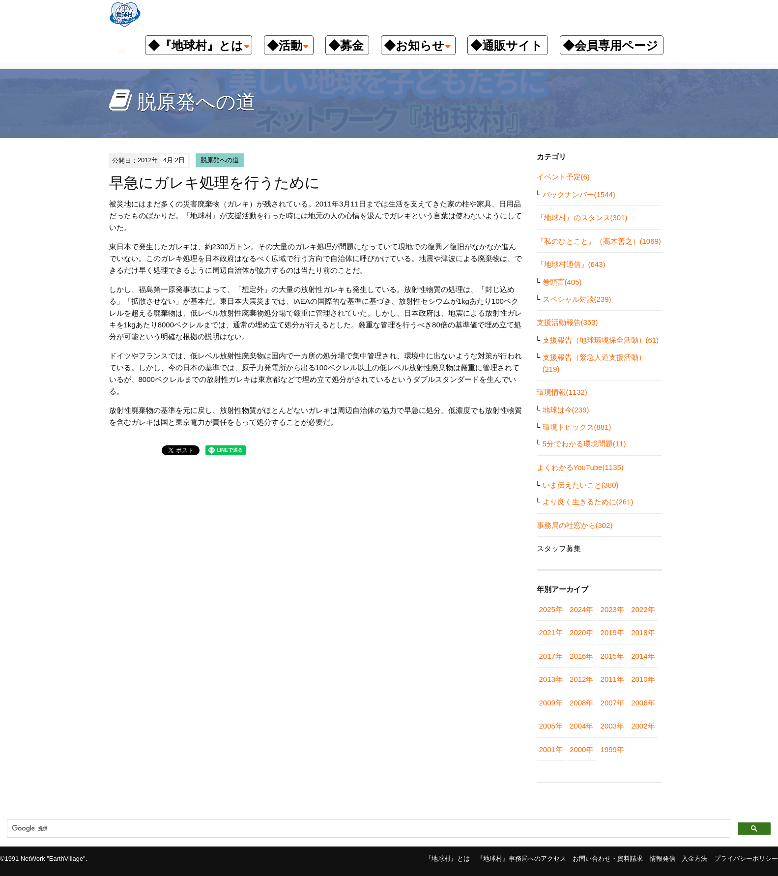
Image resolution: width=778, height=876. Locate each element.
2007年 (612, 703)
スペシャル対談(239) (577, 299)
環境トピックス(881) (577, 427)
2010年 (643, 679)
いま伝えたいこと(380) (581, 485)
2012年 (581, 679)
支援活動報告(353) (567, 322)
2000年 (581, 749)
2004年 (581, 726)
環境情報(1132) (562, 392)
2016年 (581, 656)
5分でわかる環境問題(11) (584, 443)
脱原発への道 (220, 160)
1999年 (612, 749)
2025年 (551, 609)
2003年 (612, 726)
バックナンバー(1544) (579, 194)
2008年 (581, 703)
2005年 (551, 726)
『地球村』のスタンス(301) (582, 217)
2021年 (551, 632)
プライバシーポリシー (746, 858)
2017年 (551, 656)
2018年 (643, 632)
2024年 (581, 609)
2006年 (643, 703)
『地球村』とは (447, 858)
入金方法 (694, 858)
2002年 (643, 726)
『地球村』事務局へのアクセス (521, 858)
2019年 (612, 632)
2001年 (551, 749)
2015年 (612, 656)
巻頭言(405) (562, 282)
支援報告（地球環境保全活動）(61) (601, 340)
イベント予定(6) (563, 177)
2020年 (581, 632)
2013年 (551, 679)
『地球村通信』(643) (571, 264)
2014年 (643, 656)
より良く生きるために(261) (588, 501)
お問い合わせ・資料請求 (608, 858)
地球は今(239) (566, 410)
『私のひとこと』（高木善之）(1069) (599, 241)
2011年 (612, 679)
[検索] (367, 828)
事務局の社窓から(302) (575, 525)
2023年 (612, 609)
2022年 (643, 609)
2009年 (551, 703)
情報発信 (662, 858)
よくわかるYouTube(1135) (580, 467)
